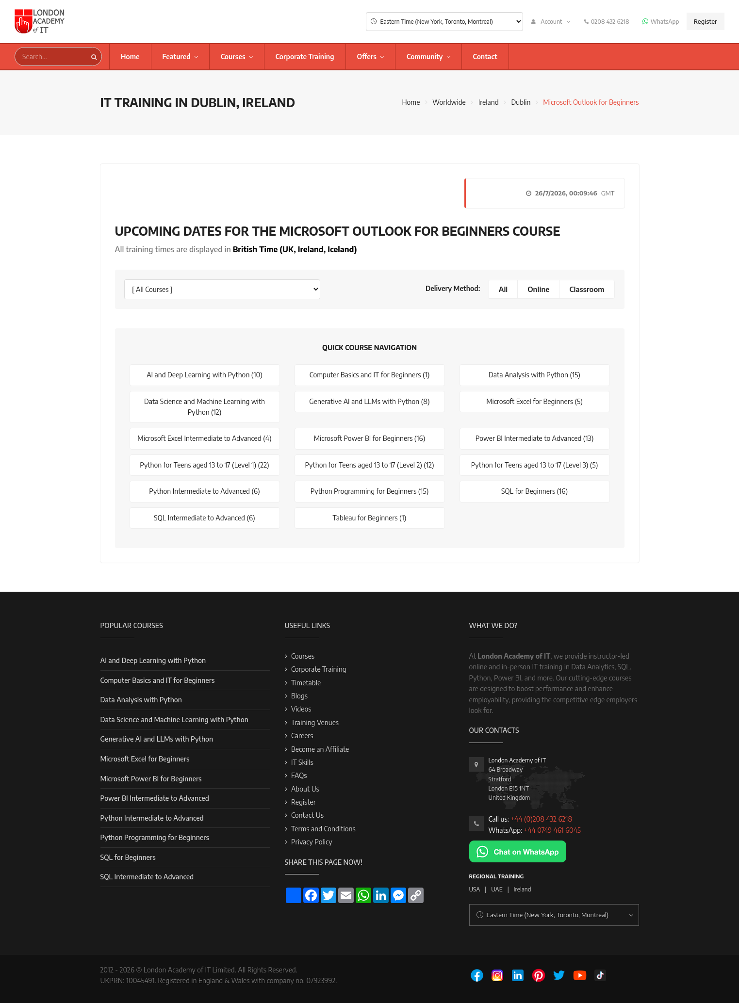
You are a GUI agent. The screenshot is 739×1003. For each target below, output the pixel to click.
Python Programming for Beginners (154, 837)
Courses (233, 56)
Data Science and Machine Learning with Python (174, 719)
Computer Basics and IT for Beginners (157, 680)
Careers (302, 735)
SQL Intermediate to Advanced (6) (204, 518)
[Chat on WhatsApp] (517, 850)
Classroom (586, 289)
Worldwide (448, 102)
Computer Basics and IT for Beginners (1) (370, 375)
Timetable (306, 683)
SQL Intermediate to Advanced (147, 877)
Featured (177, 56)
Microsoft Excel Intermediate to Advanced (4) (204, 438)
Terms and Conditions (323, 829)
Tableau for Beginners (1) (370, 518)
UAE (496, 889)
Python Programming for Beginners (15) (370, 491)
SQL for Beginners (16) (534, 491)
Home (130, 56)
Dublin (520, 102)
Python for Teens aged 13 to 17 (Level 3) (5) (534, 465)
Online (538, 289)
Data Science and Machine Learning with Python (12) (204, 406)
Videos (301, 709)
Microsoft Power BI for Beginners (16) (370, 438)
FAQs (299, 775)
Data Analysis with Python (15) (534, 375)
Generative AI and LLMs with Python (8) (369, 401)
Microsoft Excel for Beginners (145, 759)
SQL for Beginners (128, 857)
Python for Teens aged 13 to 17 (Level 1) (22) (204, 465)
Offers (367, 56)
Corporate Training (305, 56)
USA (474, 889)
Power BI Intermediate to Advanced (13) (535, 438)
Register (705, 21)
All (503, 289)
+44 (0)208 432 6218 (541, 819)
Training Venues (315, 722)
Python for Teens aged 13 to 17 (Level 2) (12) (369, 465)
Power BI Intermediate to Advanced (154, 798)
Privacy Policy (311, 842)
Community (425, 56)
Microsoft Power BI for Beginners (151, 779)
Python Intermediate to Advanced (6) (204, 491)
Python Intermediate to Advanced (152, 818)
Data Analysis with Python (141, 700)
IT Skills (302, 762)
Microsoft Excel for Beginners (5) (534, 401)
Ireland (488, 102)
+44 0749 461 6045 (552, 830)
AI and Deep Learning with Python (153, 660)
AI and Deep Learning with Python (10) (205, 375)
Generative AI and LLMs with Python (156, 739)
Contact (485, 56)
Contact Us (307, 815)
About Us (305, 789)
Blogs (299, 696)
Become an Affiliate (320, 749)
